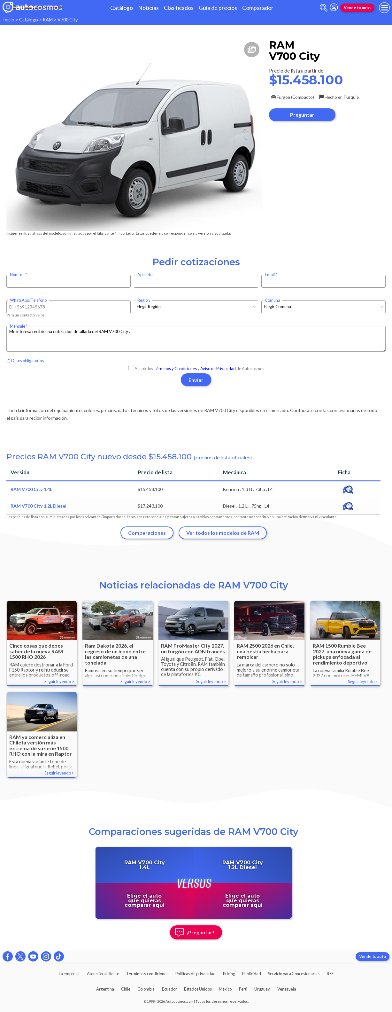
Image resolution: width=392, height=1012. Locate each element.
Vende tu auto (357, 7)
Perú (243, 989)
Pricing (229, 973)
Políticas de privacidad (195, 973)
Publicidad (251, 973)
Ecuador (169, 989)
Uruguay (262, 989)
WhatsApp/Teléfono (28, 300)
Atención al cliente (103, 973)
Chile (125, 989)
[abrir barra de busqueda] (323, 8)
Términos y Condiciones (175, 368)
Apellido (144, 275)
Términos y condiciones (147, 973)
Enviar (196, 380)
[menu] (384, 7)
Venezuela (286, 989)
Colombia (146, 989)
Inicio (8, 19)
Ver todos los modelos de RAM (222, 533)
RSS (330, 973)
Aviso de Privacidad (218, 368)
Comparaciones (147, 533)
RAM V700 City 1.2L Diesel (38, 506)
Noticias (148, 7)
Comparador (257, 7)
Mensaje (17, 326)
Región (143, 300)
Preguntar (302, 115)
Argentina (105, 989)
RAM (48, 19)
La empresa (69, 973)
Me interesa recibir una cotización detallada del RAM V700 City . (196, 339)
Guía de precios (218, 7)
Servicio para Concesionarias (293, 973)
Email (270, 275)
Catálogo (121, 7)
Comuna (272, 300)
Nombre (17, 275)
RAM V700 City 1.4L (31, 489)
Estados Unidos (198, 989)
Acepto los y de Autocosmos (196, 368)
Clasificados (179, 7)
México (225, 989)
